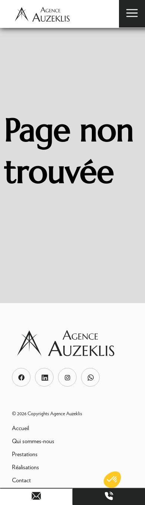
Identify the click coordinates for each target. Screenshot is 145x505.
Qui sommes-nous (33, 441)
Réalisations (25, 467)
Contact (21, 480)
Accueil (20, 428)
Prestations (25, 454)
